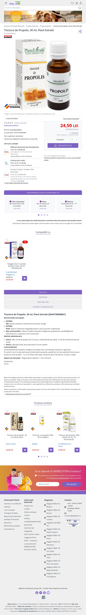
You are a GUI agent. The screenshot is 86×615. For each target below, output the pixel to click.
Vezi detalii (20, 181)
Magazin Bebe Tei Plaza (52, 537)
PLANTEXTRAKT (16, 130)
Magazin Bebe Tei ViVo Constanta (52, 562)
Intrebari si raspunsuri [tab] (43, 307)
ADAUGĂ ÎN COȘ (63, 145)
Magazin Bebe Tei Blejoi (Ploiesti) (52, 568)
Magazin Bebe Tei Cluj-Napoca (52, 575)
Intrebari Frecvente (11, 519)
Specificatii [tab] (43, 297)
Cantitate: (60, 139)
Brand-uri (7, 523)
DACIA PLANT (11, 444)
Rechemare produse (12, 526)
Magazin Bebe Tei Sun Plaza (52, 549)
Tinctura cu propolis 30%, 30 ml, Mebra (43, 436)
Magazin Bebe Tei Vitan (52, 556)
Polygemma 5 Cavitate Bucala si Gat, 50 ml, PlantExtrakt (16, 266)
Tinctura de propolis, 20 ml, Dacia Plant (17, 436)
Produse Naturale (32, 26)
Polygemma (10, 275)
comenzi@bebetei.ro (72, 516)
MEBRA (34, 444)
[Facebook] (36, 592)
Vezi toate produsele (71, 118)
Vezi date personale (64, 478)
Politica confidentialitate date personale (32, 521)
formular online (30, 549)
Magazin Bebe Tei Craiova (52, 518)
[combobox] (43, 8)
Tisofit (60, 446)
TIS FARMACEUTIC (64, 444)
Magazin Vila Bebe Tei (52, 524)
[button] (38, 215)
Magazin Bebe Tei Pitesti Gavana (52, 530)
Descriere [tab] (43, 292)
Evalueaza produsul (11, 125)
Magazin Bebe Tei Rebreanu (52, 543)
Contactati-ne (9, 529)
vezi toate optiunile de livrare (16, 183)
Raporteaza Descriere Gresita (18, 394)
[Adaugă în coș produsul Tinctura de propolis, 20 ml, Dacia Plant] (24, 450)
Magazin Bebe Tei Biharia (52, 505)
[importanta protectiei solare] (43, 16)
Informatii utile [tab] (43, 302)
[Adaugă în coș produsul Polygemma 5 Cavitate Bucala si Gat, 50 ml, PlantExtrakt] (24, 278)
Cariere (27, 509)
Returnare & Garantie (12, 516)
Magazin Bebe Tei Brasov (52, 511)
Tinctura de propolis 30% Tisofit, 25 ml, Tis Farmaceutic (69, 437)
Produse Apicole (45, 26)
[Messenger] (40, 592)
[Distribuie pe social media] (80, 31)
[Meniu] (6, 3)
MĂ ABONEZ (71, 484)
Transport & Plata (11, 513)
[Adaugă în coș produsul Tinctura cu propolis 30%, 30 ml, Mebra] (50, 450)
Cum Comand (9, 510)
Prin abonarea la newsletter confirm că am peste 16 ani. (59, 475)
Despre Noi (28, 506)
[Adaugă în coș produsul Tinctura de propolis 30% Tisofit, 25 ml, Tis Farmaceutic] (77, 450)
